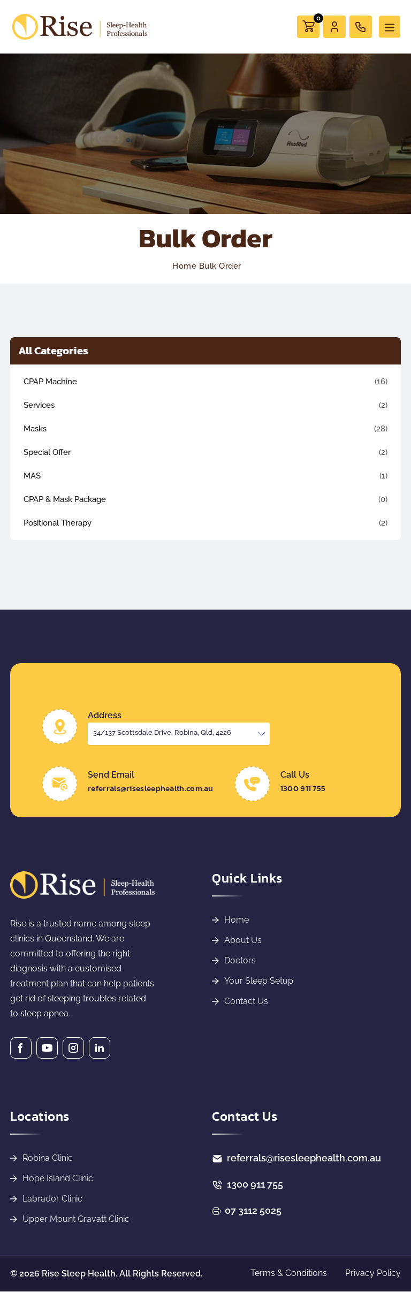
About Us (243, 940)
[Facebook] (21, 1048)
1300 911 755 (303, 788)
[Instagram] (73, 1048)
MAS (32, 476)
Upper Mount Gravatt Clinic (76, 1219)
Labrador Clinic (52, 1199)
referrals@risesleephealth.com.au (151, 788)
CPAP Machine (50, 381)
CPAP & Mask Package (65, 499)
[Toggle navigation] (389, 27)
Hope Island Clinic (57, 1178)
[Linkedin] (99, 1048)
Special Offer (47, 452)
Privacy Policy (373, 1273)
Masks (35, 429)
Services (39, 405)
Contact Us (246, 1001)
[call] (360, 27)
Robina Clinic (47, 1158)
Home (236, 920)
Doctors (240, 960)
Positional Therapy (58, 523)
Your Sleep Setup (258, 981)
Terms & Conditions (288, 1273)
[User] (334, 27)
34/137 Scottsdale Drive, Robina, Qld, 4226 (162, 732)
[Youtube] (47, 1048)
